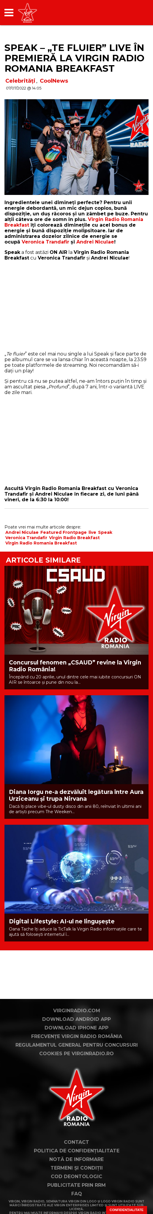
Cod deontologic (76, 1176)
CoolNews (54, 81)
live (92, 532)
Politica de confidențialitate (76, 1151)
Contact (76, 1142)
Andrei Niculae (95, 242)
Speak (105, 532)
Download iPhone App (76, 1028)
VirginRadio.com (76, 1010)
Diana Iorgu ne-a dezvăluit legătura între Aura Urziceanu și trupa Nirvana (76, 795)
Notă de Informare (76, 1159)
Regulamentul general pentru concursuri (76, 1045)
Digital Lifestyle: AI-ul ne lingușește (62, 921)
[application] (133, 12)
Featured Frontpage (63, 532)
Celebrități (20, 81)
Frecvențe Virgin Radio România (76, 1036)
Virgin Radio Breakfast (74, 537)
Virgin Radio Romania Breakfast (41, 543)
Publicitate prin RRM (76, 1185)
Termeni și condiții (77, 1168)
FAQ (76, 1194)
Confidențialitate (126, 1210)
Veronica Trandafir (45, 242)
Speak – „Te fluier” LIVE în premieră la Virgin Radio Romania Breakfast (74, 58)
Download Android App (76, 1019)
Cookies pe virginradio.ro (76, 1053)
